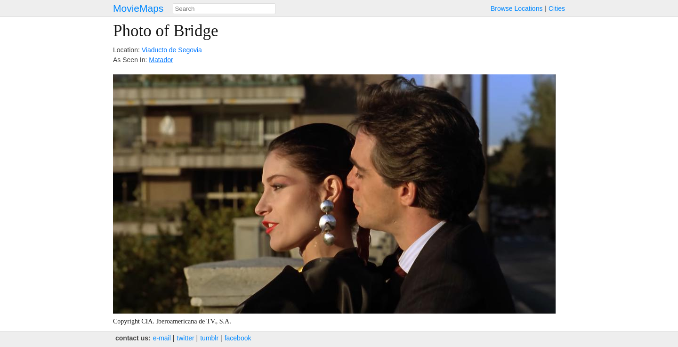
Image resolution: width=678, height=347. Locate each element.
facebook (238, 338)
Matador (161, 60)
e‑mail (162, 338)
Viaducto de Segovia (172, 50)
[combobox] (224, 8)
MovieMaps (138, 8)
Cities (557, 8)
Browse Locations (517, 8)
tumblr (209, 338)
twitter (185, 338)
